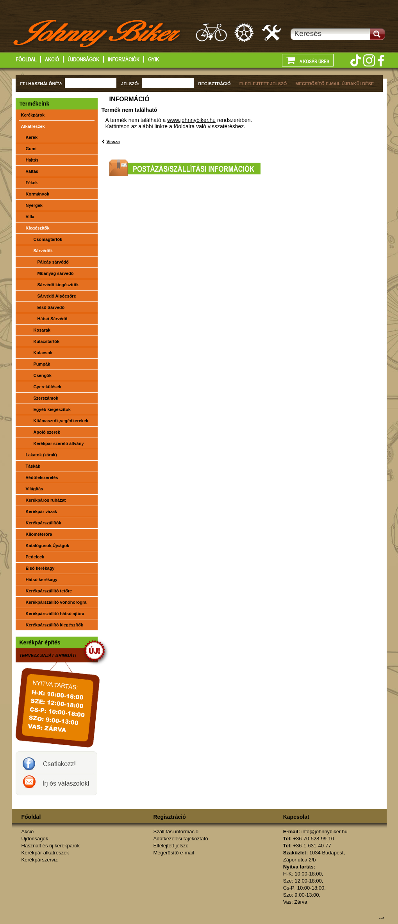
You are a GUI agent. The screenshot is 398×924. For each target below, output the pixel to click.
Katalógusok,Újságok (48, 545)
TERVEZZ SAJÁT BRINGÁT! (48, 655)
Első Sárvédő (51, 307)
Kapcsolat (296, 817)
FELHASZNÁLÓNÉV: (41, 83)
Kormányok (38, 194)
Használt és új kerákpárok (211, 32)
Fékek (32, 182)
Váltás (32, 171)
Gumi (31, 148)
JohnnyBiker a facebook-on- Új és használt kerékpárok (56, 762)
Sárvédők (43, 250)
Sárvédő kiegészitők (58, 284)
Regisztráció (169, 817)
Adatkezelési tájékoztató (180, 838)
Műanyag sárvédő (55, 273)
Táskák (33, 466)
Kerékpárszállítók (43, 522)
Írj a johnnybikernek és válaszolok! (56, 784)
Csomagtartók (48, 239)
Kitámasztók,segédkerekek (61, 420)
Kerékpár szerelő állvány (59, 443)
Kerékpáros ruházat (46, 500)
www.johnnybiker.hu (191, 120)
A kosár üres (307, 60)
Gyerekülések (48, 386)
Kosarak (42, 330)
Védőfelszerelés (42, 477)
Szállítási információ (176, 831)
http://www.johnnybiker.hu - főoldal (97, 35)
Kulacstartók (47, 341)
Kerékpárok (33, 115)
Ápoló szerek (47, 432)
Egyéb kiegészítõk (52, 409)
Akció (52, 59)
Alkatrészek (33, 126)
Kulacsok (43, 352)
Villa (30, 216)
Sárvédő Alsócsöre (56, 296)
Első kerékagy (40, 568)
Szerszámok (46, 398)
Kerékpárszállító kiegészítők (54, 625)
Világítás (34, 488)
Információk (123, 59)
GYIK (153, 59)
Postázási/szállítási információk (185, 168)
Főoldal (26, 59)
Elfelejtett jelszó (171, 846)
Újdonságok (83, 59)
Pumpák (42, 364)
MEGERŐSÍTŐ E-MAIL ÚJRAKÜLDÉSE (334, 83)
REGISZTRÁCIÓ (214, 83)
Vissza (113, 141)
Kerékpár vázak (41, 511)
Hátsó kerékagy (41, 579)
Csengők (43, 375)
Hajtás (32, 160)
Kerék (32, 137)
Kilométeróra (39, 534)
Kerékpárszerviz (272, 32)
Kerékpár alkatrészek (244, 32)
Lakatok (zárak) (41, 454)
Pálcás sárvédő (53, 262)
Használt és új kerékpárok (50, 846)
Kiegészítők (38, 228)
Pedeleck (35, 556)
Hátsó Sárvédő (52, 318)
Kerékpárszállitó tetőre (49, 590)
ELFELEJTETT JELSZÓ (263, 83)
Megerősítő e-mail (173, 853)
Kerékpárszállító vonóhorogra (56, 602)
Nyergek (34, 205)
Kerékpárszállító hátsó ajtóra (55, 613)
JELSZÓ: (130, 83)
